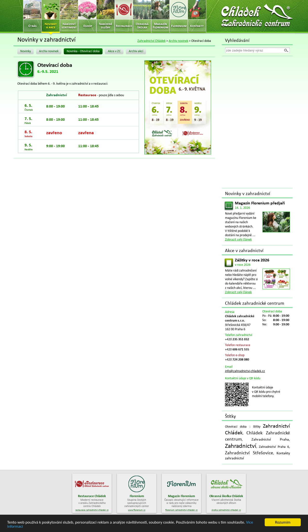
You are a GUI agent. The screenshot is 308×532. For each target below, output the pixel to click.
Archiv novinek (178, 41)
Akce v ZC (114, 51)
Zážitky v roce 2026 (252, 260)
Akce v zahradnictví (244, 250)
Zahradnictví (240, 446)
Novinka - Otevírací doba (83, 51)
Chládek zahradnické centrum (254, 303)
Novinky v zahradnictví (247, 193)
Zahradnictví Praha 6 (274, 447)
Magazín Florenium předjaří (260, 203)
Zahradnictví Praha (270, 440)
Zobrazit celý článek (238, 239)
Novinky (25, 51)
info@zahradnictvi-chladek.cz (245, 371)
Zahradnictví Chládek (151, 41)
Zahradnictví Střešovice (249, 453)
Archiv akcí (136, 51)
